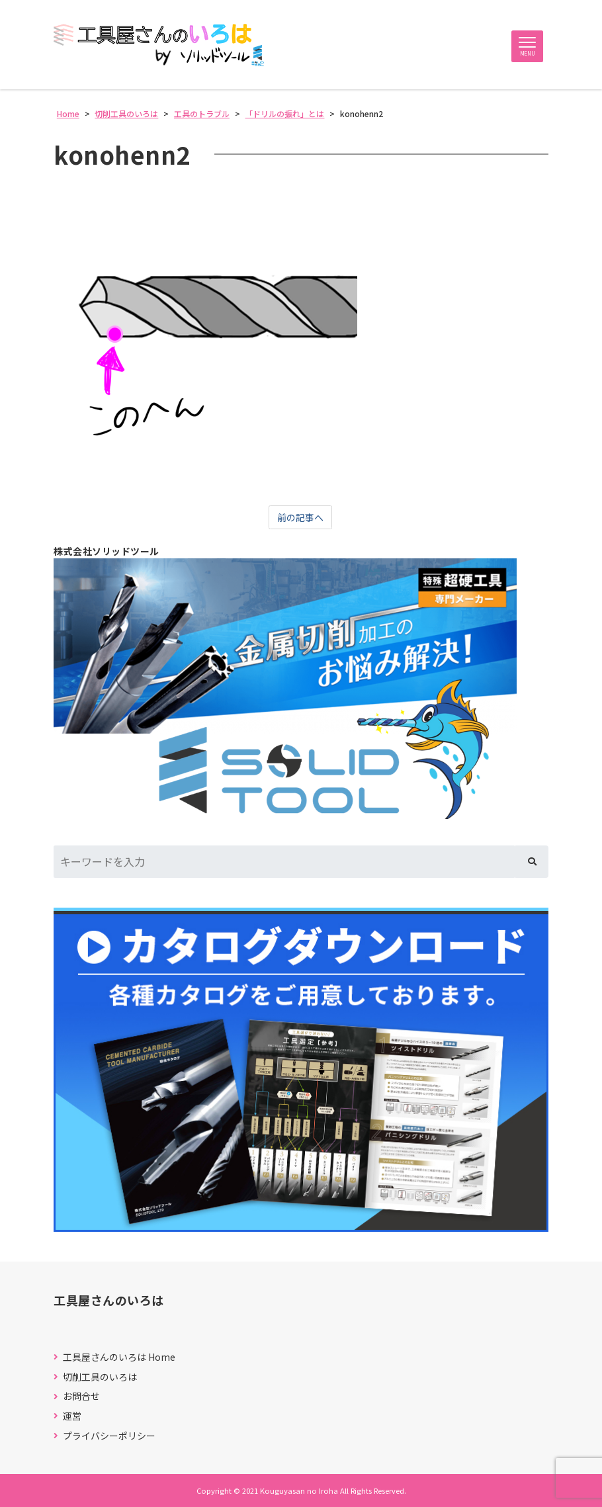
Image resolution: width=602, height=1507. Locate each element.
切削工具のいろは (100, 1377)
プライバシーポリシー (109, 1436)
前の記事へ (300, 517)
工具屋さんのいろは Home (119, 1357)
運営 (72, 1416)
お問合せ (81, 1396)
